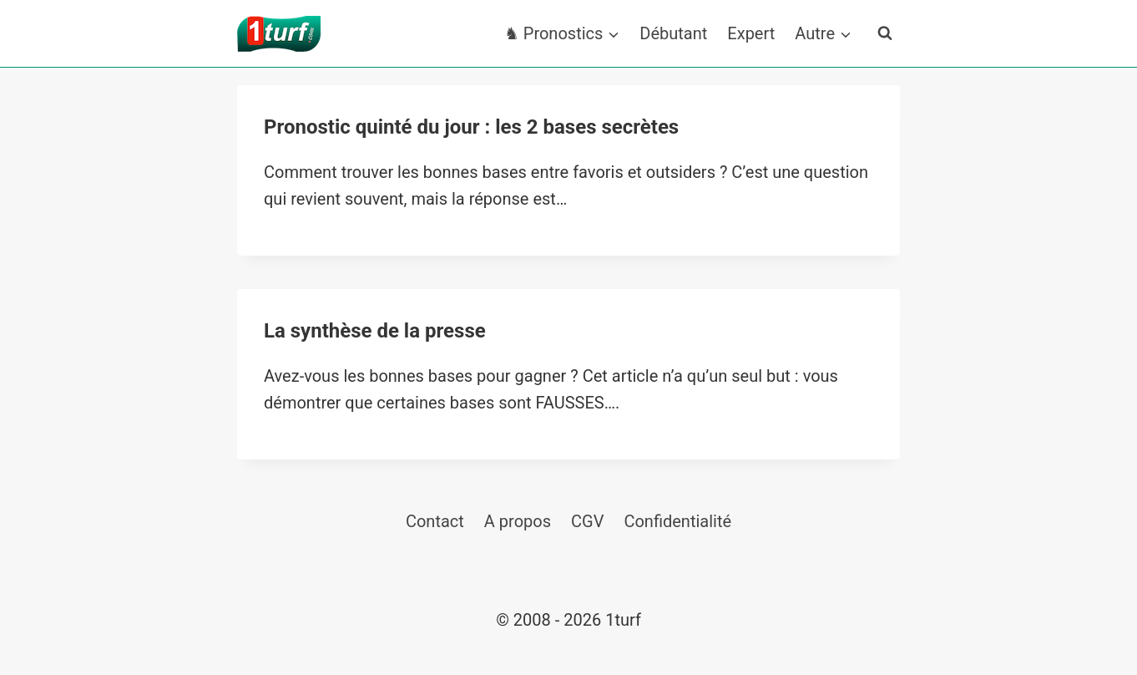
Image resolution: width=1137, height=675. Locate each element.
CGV (587, 521)
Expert (751, 33)
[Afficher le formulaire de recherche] (885, 33)
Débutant (673, 33)
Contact (435, 521)
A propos (517, 521)
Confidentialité (677, 521)
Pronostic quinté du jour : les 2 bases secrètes (471, 127)
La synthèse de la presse (375, 331)
